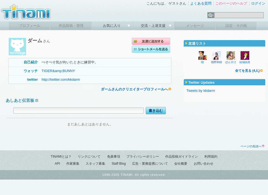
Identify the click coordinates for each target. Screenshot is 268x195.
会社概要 (180, 163)
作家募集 (72, 163)
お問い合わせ (203, 163)
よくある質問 (200, 3)
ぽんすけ (230, 62)
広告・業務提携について (150, 163)
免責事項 (113, 156)
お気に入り (112, 26)
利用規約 (210, 156)
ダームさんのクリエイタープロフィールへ (134, 89)
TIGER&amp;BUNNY (58, 71)
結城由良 (244, 62)
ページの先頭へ (252, 146)
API (57, 163)
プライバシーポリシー (142, 156)
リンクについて (89, 156)
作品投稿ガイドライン (181, 156)
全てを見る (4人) (247, 71)
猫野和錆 (216, 62)
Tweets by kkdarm (200, 91)
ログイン (258, 3)
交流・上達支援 (154, 26)
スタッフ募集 (95, 163)
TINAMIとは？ (61, 156)
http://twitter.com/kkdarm (61, 79)
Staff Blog (119, 163)
